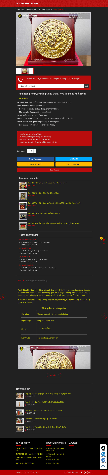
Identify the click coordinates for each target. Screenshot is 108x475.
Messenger (103, 460)
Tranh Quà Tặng (59, 9)
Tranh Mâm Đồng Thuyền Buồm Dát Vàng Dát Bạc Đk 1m (47, 183)
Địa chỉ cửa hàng (53, 463)
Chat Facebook (35, 159)
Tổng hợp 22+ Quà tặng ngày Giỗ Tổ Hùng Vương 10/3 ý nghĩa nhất (48, 394)
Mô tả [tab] (21, 280)
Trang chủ (20, 9)
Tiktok (103, 448)
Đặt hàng (54, 170)
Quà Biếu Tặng (32, 9)
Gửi (86, 86)
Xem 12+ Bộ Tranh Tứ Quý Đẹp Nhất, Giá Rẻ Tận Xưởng (43, 410)
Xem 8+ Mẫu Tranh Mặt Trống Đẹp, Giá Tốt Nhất (41, 419)
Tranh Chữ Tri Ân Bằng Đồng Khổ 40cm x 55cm (44, 213)
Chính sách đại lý (53, 460)
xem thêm (54, 375)
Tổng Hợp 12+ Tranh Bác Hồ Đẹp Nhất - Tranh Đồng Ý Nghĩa (45, 427)
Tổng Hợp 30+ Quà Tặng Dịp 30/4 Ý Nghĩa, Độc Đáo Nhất (44, 402)
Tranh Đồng (45, 9)
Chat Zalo (103, 454)
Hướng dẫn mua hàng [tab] (36, 280)
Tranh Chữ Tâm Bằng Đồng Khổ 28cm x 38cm (43, 193)
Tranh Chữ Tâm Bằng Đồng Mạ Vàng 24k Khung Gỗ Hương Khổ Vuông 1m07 (54, 203)
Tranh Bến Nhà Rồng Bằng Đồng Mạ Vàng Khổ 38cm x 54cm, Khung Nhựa (53, 223)
